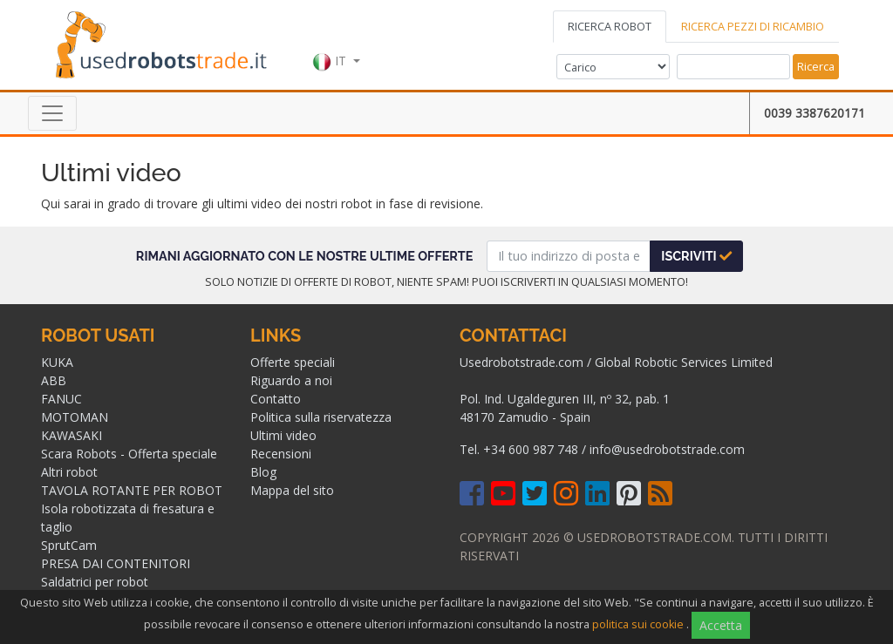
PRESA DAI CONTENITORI (115, 563)
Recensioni (280, 453)
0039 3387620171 (814, 113)
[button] (336, 42)
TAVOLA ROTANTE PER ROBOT (131, 490)
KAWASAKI (71, 435)
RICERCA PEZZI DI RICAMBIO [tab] (752, 26)
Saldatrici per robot (94, 581)
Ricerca (816, 66)
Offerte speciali (292, 362)
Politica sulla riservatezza (321, 417)
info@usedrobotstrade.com (667, 449)
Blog (263, 472)
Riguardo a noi (291, 380)
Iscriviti (696, 255)
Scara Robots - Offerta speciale (129, 453)
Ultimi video (283, 435)
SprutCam (69, 545)
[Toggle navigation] (52, 113)
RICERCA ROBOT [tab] (609, 26)
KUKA (57, 362)
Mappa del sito (292, 490)
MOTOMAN (74, 417)
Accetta (720, 625)
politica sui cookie (638, 624)
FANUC (61, 398)
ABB (53, 380)
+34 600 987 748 (530, 449)
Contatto (275, 398)
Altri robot (69, 472)
